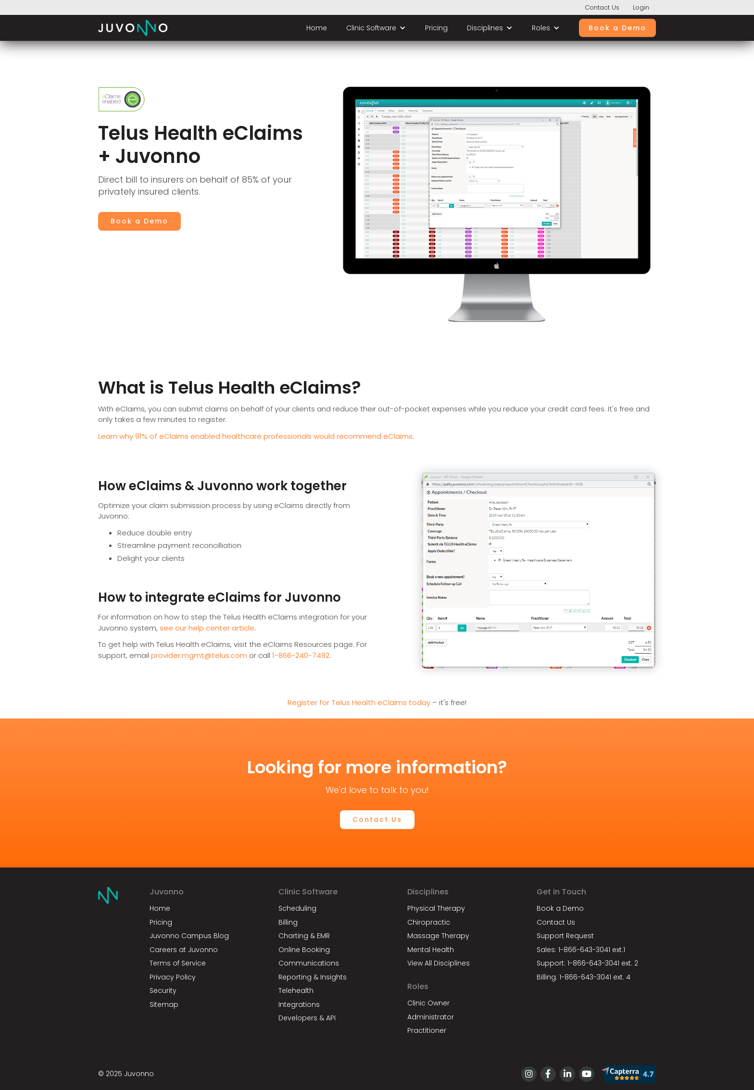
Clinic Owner (428, 1003)
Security (163, 990)
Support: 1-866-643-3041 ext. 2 (587, 963)
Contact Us (602, 7)
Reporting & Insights (312, 977)
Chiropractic (428, 922)
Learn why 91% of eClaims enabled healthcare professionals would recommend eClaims (255, 436)
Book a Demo (617, 28)
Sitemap (164, 1004)
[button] (376, 28)
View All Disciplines (438, 963)
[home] (132, 28)
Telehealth (296, 990)
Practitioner (426, 1030)
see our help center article (207, 628)
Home (316, 28)
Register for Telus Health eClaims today (359, 702)
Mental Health (430, 949)
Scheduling (297, 908)
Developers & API (307, 1018)
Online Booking (304, 949)
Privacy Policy (173, 977)
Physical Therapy (436, 908)
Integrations (299, 1004)
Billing (288, 922)
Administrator (430, 1017)
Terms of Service (178, 963)
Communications (308, 963)
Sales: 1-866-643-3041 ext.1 (581, 949)
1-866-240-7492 (300, 655)
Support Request (565, 936)
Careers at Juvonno (184, 949)
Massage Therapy (438, 936)
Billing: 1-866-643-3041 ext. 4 (583, 977)
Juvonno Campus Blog (189, 936)
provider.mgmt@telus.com (199, 655)
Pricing (436, 28)
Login (641, 7)
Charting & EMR (304, 936)
